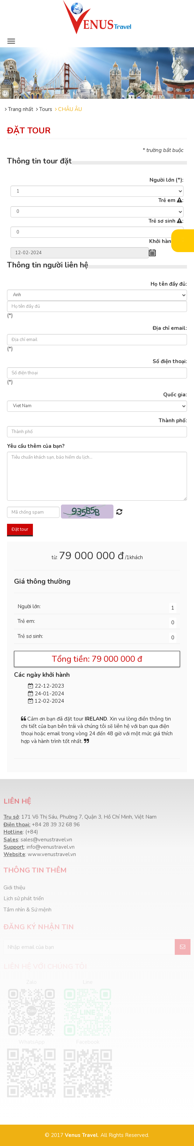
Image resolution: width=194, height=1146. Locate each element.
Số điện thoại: (170, 361)
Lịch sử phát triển (24, 898)
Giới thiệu (14, 887)
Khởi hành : (166, 241)
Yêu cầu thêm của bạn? (35, 446)
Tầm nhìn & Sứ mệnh (27, 909)
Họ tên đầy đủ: (169, 283)
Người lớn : (166, 179)
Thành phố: (173, 420)
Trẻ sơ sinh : (165, 220)
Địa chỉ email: (170, 328)
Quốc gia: (175, 394)
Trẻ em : (170, 200)
